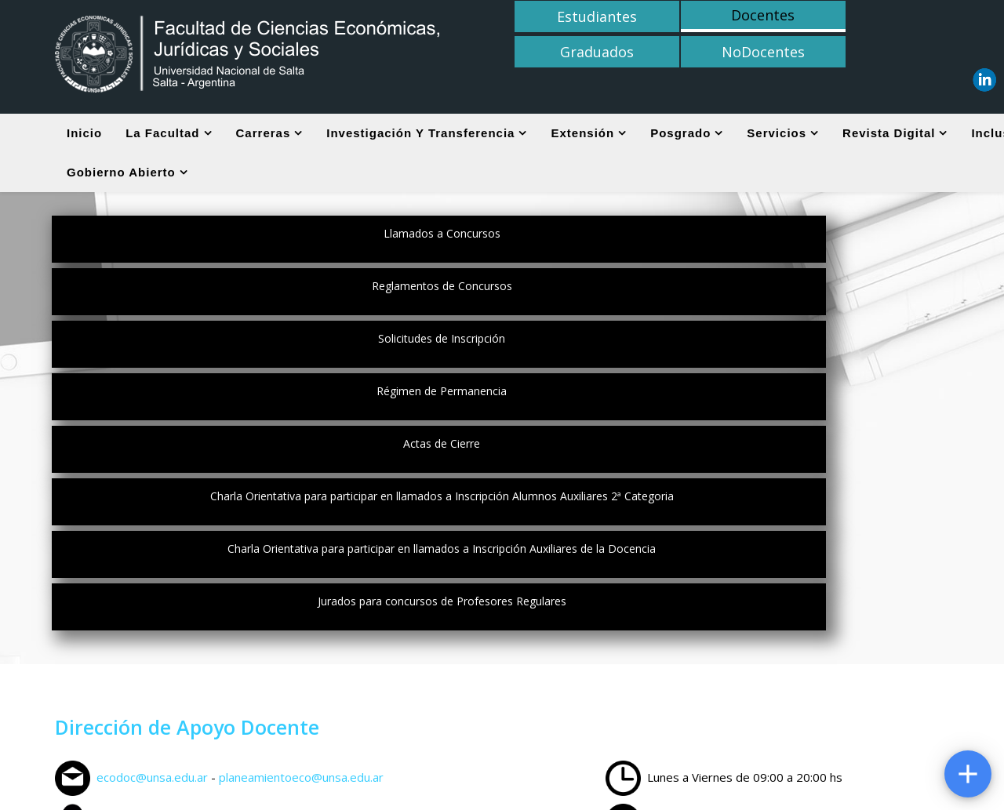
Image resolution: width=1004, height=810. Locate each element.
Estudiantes (567, 16)
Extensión (582, 133)
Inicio (84, 133)
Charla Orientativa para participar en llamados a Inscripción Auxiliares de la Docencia (231, 346)
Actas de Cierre (594, 285)
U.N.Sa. (743, 742)
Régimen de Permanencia (231, 285)
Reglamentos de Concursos (595, 233)
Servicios (776, 133)
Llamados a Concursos (231, 233)
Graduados (779, 16)
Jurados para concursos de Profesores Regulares (595, 338)
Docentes (672, 14)
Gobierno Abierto (121, 172)
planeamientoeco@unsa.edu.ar (301, 514)
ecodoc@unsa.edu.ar (152, 514)
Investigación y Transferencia (420, 133)
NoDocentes (884, 16)
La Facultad (162, 133)
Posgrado (680, 133)
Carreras (263, 133)
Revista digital (888, 133)
